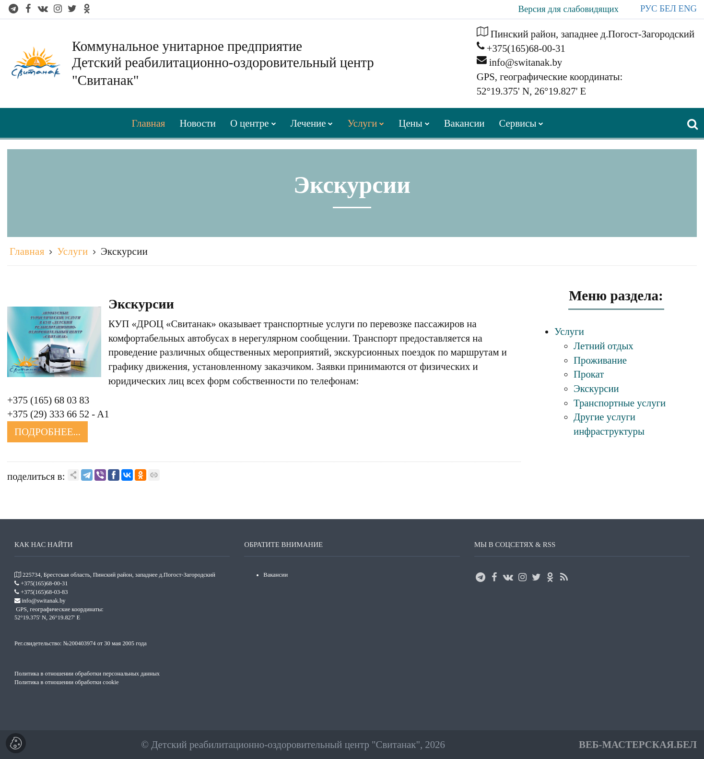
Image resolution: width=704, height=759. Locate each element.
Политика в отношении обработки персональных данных (87, 673)
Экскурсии (124, 251)
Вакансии (275, 574)
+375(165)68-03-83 (44, 592)
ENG (688, 8)
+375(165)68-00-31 (526, 48)
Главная (27, 251)
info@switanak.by (526, 62)
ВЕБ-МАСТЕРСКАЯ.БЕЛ (638, 744)
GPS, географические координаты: (550, 76)
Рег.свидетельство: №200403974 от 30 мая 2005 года (80, 643)
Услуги (72, 251)
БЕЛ (667, 8)
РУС (648, 8)
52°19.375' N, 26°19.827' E (532, 90)
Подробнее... (47, 431)
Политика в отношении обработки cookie (66, 682)
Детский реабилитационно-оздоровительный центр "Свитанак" (285, 744)
